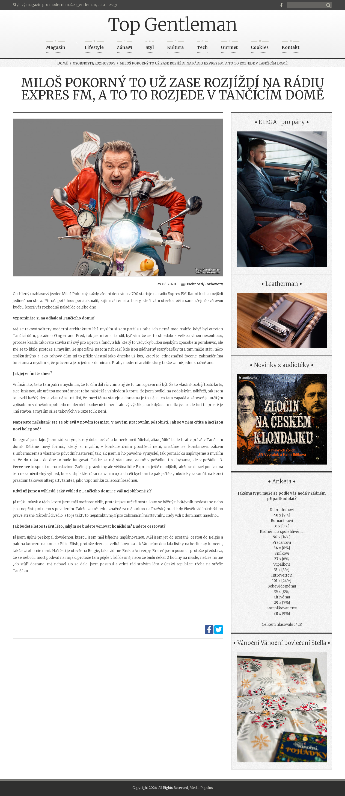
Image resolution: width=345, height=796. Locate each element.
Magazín (55, 46)
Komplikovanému (281, 608)
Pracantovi (281, 542)
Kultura (175, 46)
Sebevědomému (282, 586)
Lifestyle (94, 46)
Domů (62, 63)
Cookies (260, 46)
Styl (149, 46)
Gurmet (229, 46)
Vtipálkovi (281, 564)
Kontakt (290, 46)
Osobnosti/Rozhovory (94, 63)
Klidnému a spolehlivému (282, 531)
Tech (202, 46)
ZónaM (124, 46)
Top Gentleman (172, 24)
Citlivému (282, 597)
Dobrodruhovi (282, 509)
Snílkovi (282, 553)
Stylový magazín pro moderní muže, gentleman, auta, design (65, 4)
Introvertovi (281, 575)
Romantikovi (282, 520)
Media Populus (201, 788)
